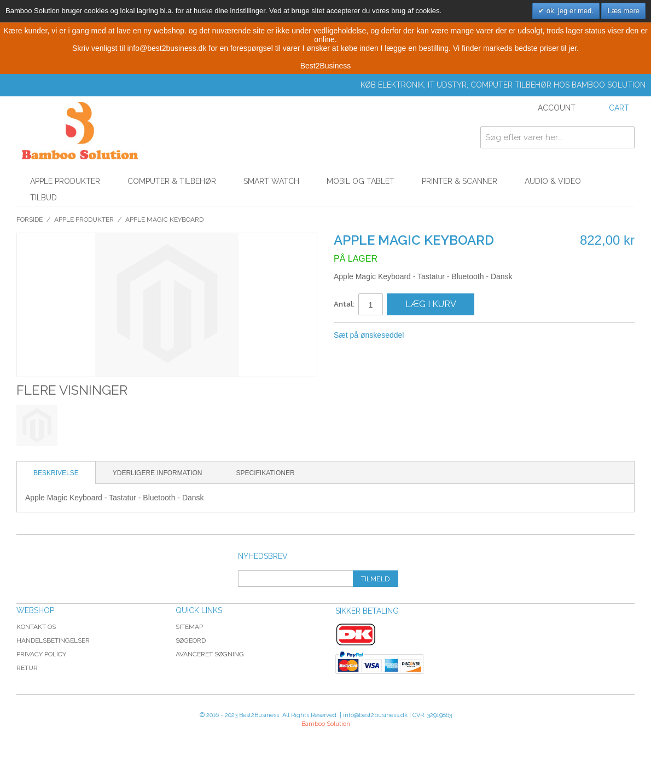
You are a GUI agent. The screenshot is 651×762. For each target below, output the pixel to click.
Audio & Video (553, 181)
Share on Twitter (448, 335)
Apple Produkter (65, 181)
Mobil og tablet (360, 181)
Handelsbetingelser (53, 640)
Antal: (344, 304)
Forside (29, 219)
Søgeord (191, 640)
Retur (27, 668)
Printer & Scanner (459, 181)
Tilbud (43, 197)
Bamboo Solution (325, 724)
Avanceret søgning (210, 654)
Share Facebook (427, 335)
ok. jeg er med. (569, 11)
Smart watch (271, 181)
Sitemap (189, 627)
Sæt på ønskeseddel (369, 335)
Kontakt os (36, 627)
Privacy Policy (41, 654)
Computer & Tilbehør (171, 181)
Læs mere (623, 11)
